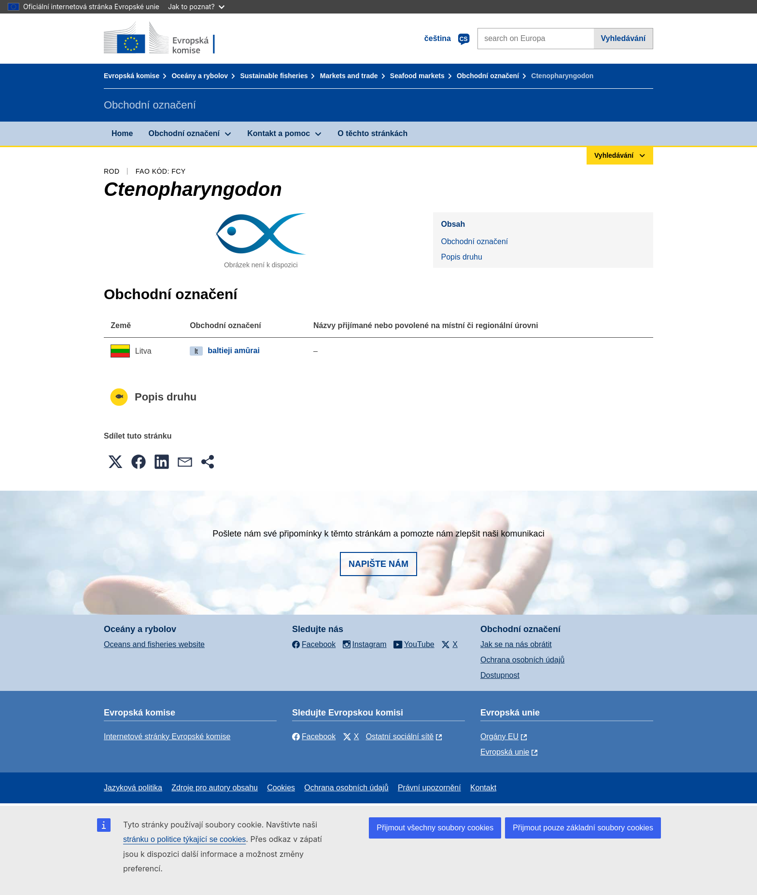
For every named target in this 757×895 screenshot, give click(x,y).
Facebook (314, 736)
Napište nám (378, 564)
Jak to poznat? (196, 6)
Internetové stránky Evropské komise (167, 736)
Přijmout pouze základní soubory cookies (583, 828)
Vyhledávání (623, 38)
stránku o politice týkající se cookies (184, 839)
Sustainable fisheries (274, 76)
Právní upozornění (429, 788)
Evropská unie (504, 752)
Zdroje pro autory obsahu (214, 788)
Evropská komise (131, 76)
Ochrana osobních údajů (522, 660)
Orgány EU (499, 736)
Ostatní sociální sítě (400, 736)
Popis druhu (461, 257)
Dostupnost (499, 675)
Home (122, 133)
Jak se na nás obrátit (516, 644)
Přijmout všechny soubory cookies (435, 828)
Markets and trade (349, 76)
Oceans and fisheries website (154, 644)
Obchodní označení (488, 76)
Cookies (281, 788)
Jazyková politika (133, 788)
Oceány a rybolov (199, 76)
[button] (115, 461)
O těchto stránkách (372, 133)
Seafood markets (417, 76)
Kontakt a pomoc (278, 133)
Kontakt (483, 788)
